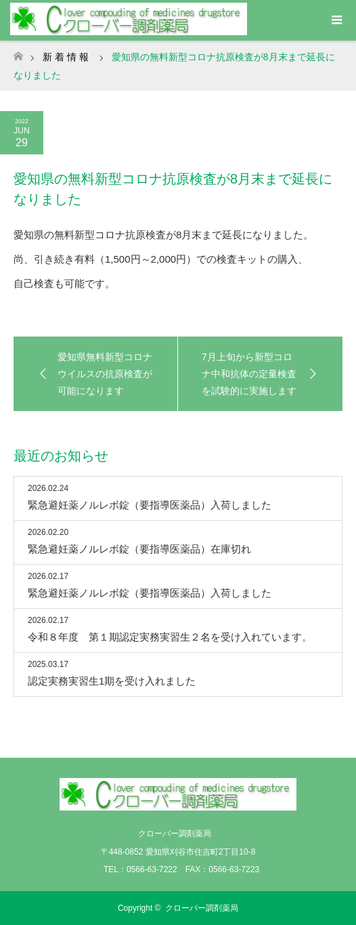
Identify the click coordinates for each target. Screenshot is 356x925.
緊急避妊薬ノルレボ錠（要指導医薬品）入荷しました (149, 505)
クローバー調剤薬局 (201, 908)
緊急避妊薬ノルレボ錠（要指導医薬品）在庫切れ (139, 549)
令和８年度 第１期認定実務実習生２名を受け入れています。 (170, 637)
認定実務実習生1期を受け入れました (112, 681)
